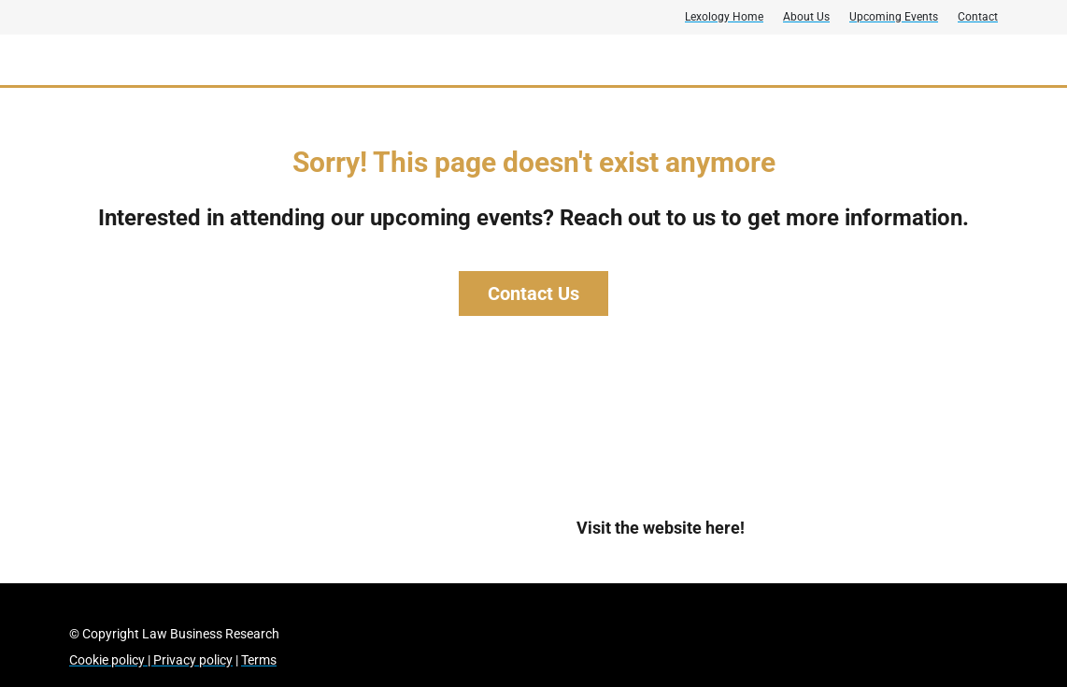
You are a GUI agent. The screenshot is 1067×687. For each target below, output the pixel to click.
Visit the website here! (660, 527)
